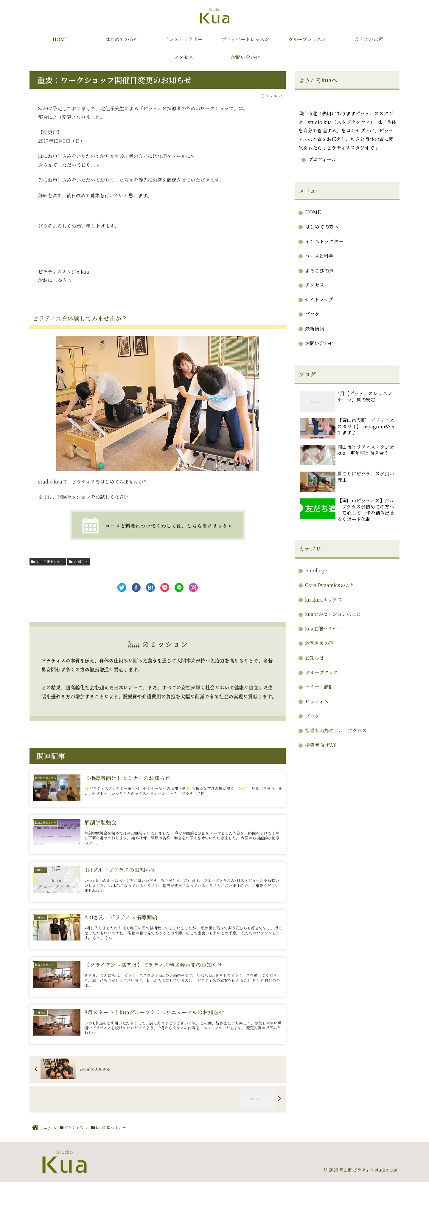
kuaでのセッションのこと (333, 613)
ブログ (312, 314)
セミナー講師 (319, 686)
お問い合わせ (319, 343)
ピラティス (317, 701)
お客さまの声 (319, 643)
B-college (316, 570)
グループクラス (321, 672)
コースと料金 (319, 255)
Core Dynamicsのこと (330, 585)
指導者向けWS (321, 745)
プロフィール (322, 159)
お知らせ (78, 561)
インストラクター (324, 241)
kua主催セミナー (47, 561)
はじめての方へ (321, 226)
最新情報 (314, 328)
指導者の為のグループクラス (336, 730)
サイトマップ (319, 299)
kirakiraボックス (323, 599)
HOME (313, 212)
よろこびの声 (319, 270)
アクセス (314, 284)
